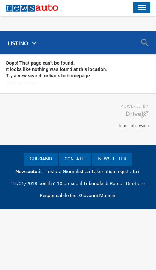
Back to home (20, 83)
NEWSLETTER (112, 159)
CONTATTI (75, 159)
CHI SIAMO (41, 159)
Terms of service (133, 125)
